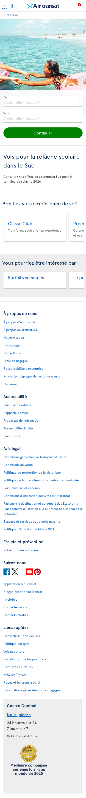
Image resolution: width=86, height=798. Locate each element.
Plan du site (11, 436)
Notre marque (13, 337)
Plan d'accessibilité (17, 405)
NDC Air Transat (14, 674)
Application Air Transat (19, 584)
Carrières (10, 384)
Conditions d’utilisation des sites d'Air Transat (36, 495)
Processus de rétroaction (21, 420)
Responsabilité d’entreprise (23, 368)
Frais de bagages (15, 361)
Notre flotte (12, 353)
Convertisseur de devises (21, 636)
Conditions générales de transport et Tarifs (34, 457)
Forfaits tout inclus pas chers (24, 659)
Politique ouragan (16, 643)
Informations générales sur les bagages (31, 690)
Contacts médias (15, 615)
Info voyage (11, 345)
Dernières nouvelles (18, 667)
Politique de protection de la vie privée (32, 472)
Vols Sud (12, 15)
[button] (43, 132)
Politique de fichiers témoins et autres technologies (41, 480)
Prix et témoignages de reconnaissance (32, 376)
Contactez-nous (15, 607)
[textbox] (43, 101)
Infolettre (10, 599)
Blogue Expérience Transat (22, 591)
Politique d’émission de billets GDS (28, 529)
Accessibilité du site (18, 428)
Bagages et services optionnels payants (31, 521)
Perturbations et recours (21, 488)
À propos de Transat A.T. (20, 330)
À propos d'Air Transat (19, 322)
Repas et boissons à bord (21, 682)
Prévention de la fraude (20, 550)
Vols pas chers (13, 651)
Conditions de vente (18, 464)
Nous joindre (19, 714)
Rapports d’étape (15, 413)
